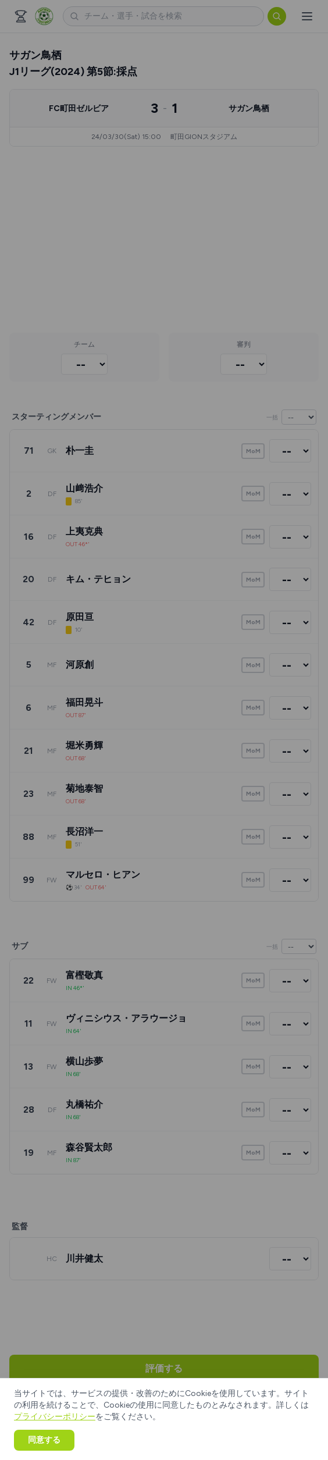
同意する (44, 1440)
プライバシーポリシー (54, 1417)
